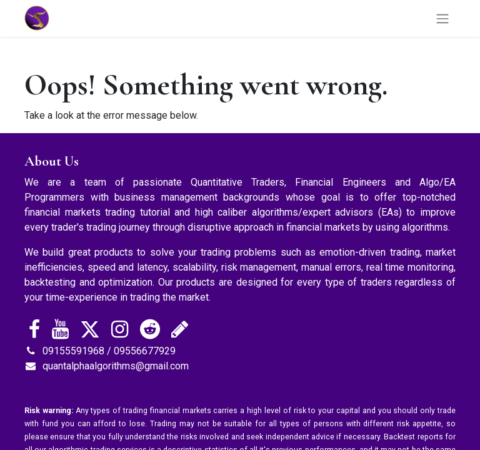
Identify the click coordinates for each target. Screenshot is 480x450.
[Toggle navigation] (442, 18)
